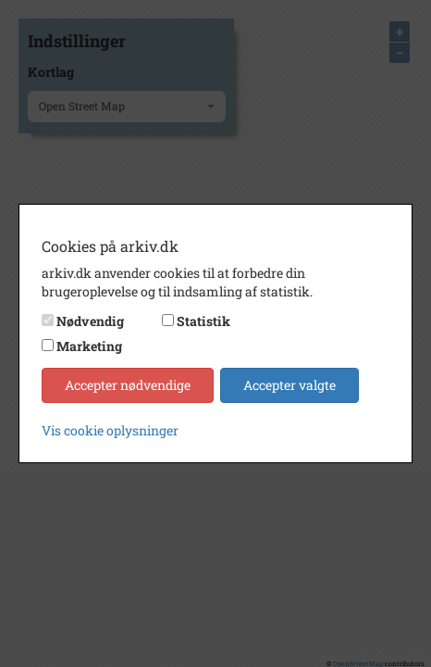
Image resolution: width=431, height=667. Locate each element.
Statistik (203, 321)
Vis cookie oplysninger (110, 430)
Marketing (89, 346)
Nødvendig (90, 321)
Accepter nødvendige (128, 385)
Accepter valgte (289, 385)
